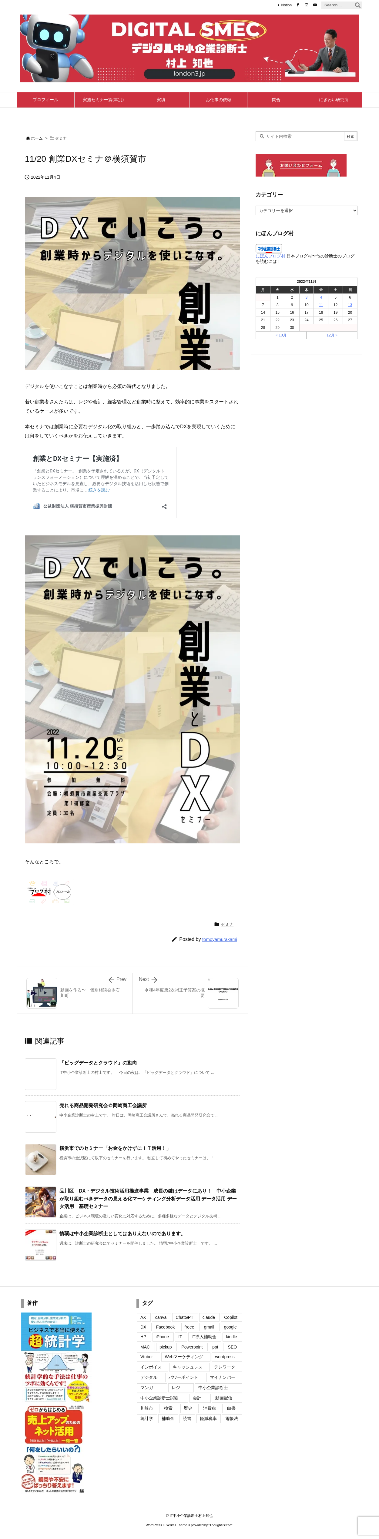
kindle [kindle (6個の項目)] (231, 1336)
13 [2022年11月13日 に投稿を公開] (350, 305)
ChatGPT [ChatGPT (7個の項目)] (184, 1317)
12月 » (332, 335)
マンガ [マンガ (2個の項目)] (146, 1387)
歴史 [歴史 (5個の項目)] (188, 1408)
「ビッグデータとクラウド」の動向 (98, 1062)
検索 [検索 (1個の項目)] (168, 1408)
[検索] (357, 5)
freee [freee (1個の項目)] (189, 1327)
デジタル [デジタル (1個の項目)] (148, 1377)
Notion (286, 5)
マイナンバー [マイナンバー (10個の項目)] (222, 1377)
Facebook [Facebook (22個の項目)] (165, 1327)
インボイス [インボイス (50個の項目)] (151, 1367)
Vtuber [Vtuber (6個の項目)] (146, 1356)
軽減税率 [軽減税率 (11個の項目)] (208, 1418)
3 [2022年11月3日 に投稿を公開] (307, 297)
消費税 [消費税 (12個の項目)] (209, 1408)
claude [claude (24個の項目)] (209, 1317)
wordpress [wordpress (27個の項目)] (225, 1356)
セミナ (61, 138)
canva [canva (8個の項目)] (160, 1317)
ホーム (37, 138)
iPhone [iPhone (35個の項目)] (162, 1336)
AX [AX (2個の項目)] (143, 1317)
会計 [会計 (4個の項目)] (197, 1397)
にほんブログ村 (270, 255)
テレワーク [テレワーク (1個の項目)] (224, 1367)
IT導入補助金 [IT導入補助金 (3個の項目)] (204, 1336)
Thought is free (220, 1525)
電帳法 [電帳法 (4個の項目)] (231, 1418)
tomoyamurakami (219, 939)
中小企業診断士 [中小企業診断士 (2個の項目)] (213, 1387)
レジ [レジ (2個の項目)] (176, 1387)
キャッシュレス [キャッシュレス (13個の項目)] (188, 1367)
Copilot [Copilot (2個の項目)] (230, 1317)
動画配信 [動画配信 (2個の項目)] (223, 1397)
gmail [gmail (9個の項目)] (209, 1327)
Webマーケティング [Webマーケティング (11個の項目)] (184, 1356)
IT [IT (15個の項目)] (180, 1336)
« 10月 (281, 335)
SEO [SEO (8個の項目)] (232, 1347)
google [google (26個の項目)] (230, 1327)
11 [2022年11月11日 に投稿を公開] (321, 305)
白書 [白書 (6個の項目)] (231, 1408)
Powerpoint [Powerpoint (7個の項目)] (192, 1347)
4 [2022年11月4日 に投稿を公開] (321, 297)
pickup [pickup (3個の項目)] (165, 1347)
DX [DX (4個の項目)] (143, 1327)
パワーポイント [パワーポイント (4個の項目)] (183, 1377)
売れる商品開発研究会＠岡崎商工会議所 (103, 1105)
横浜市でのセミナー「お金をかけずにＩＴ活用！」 (115, 1148)
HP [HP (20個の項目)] (143, 1336)
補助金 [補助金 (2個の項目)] (168, 1418)
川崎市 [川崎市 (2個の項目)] (146, 1408)
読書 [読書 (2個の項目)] (187, 1418)
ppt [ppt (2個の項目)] (215, 1347)
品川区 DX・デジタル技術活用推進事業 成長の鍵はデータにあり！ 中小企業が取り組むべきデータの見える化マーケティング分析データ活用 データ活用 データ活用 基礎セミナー (148, 1198)
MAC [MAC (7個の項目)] (145, 1347)
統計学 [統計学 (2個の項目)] (146, 1418)
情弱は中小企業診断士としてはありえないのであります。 (122, 1233)
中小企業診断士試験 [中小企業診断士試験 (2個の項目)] (159, 1397)
